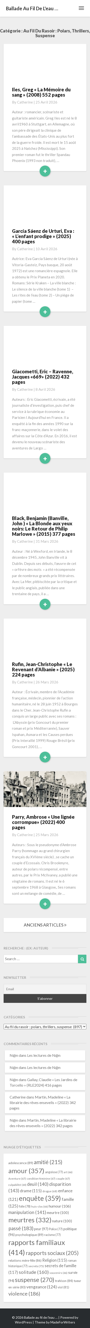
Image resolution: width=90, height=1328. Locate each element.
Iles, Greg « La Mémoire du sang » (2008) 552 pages (41, 92)
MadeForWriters (62, 1322)
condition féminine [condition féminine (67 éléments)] (41, 1178)
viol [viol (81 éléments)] (63, 1287)
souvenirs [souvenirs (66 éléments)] (58, 1272)
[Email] (45, 989)
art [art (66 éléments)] (68, 1172)
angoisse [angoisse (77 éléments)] (54, 1172)
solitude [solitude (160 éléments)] (34, 1272)
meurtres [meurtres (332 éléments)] (29, 1220)
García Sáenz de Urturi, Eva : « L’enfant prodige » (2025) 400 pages (43, 236)
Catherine (25, 102)
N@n (14, 1055)
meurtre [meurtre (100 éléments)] (58, 1212)
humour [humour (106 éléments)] (60, 1206)
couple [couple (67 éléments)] (63, 1178)
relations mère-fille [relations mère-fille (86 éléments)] (25, 1260)
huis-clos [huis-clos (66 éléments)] (39, 1206)
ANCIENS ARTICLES (45, 924)
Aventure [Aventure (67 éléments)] (17, 1178)
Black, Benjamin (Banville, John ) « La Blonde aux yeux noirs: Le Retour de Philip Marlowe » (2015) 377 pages (43, 526)
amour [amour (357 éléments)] (26, 1171)
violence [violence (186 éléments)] (24, 1294)
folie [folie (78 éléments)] (24, 1206)
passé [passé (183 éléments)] (20, 1228)
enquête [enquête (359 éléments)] (40, 1198)
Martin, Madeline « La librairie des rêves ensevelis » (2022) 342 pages (43, 1102)
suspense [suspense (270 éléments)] (34, 1279)
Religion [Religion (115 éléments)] (54, 1260)
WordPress (23, 1322)
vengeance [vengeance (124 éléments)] (41, 1286)
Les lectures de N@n (43, 1055)
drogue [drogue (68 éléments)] (49, 1191)
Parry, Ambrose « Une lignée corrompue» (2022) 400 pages (43, 822)
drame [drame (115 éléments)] (31, 1190)
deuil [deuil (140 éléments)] (37, 1184)
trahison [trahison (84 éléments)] (64, 1281)
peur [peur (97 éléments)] (41, 1229)
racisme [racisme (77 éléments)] (52, 1235)
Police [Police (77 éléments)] (56, 1229)
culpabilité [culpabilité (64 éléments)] (17, 1184)
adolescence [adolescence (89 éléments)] (20, 1163)
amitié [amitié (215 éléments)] (48, 1162)
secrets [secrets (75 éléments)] (36, 1266)
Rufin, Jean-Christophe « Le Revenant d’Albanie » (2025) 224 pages (43, 669)
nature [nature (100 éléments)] (62, 1221)
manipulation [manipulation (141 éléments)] (27, 1212)
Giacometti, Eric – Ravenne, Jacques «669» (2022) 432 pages (42, 377)
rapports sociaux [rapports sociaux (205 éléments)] (52, 1253)
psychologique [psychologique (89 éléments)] (29, 1235)
